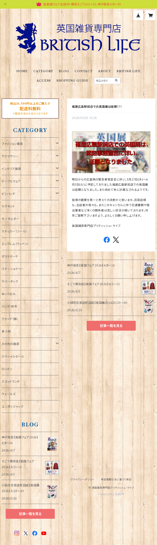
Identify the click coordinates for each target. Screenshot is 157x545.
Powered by (111, 494)
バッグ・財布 (9, 306)
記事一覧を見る (111, 326)
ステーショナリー (13, 269)
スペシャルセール (13, 356)
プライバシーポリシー (82, 479)
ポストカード (10, 256)
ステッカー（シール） (14, 231)
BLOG (64, 71)
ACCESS (44, 80)
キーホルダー (10, 219)
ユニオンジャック (12, 406)
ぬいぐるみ (9, 294)
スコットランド (11, 381)
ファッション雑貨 (12, 144)
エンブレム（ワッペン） (15, 244)
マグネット (8, 206)
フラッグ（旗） (10, 319)
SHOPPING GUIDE (72, 80)
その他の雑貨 (10, 344)
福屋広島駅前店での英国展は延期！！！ (97, 107)
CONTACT (84, 71)
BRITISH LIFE (129, 71)
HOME (22, 71)
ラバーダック (10, 281)
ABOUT (104, 71)
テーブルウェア (11, 181)
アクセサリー (10, 156)
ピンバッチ (8, 194)
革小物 (6, 331)
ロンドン (7, 369)
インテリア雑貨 (11, 169)
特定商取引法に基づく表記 (116, 479)
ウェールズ (9, 394)
